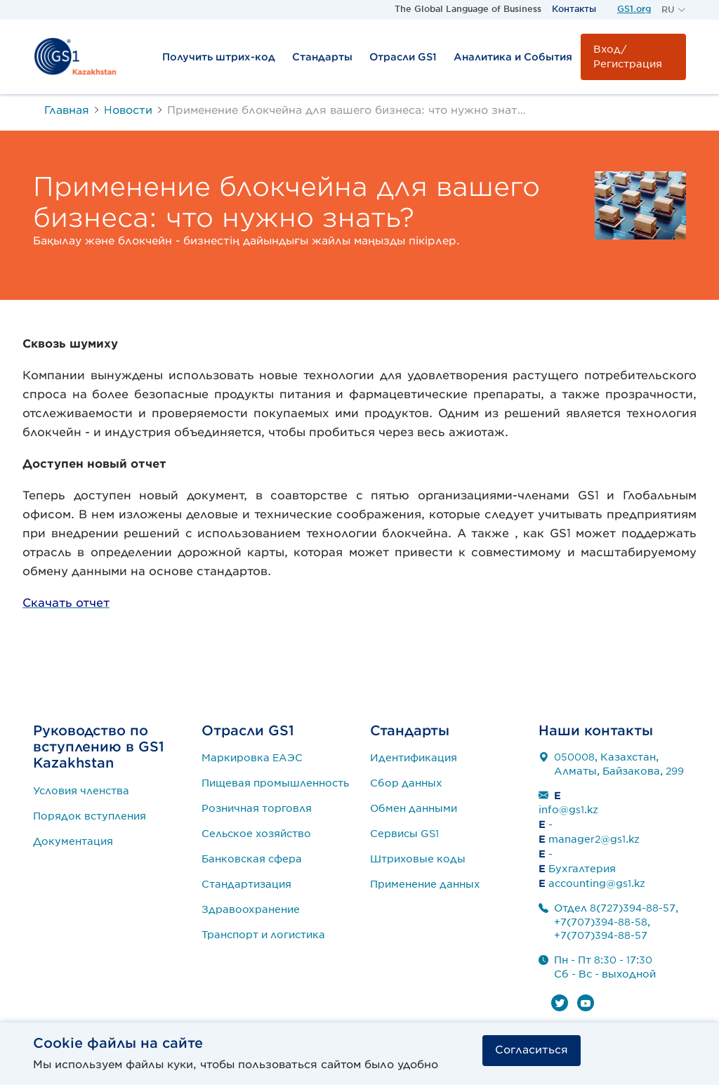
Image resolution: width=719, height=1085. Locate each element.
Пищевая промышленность (275, 783)
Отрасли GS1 (403, 57)
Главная (66, 110)
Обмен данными (413, 808)
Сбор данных (406, 783)
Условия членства (81, 790)
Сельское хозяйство (256, 833)
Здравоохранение (251, 909)
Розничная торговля (257, 808)
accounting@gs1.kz (596, 883)
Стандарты (322, 57)
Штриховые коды (418, 858)
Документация (73, 841)
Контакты (574, 9)
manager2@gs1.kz (594, 839)
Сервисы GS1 (404, 833)
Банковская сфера (252, 858)
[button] (673, 10)
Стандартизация (246, 884)
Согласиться (531, 1050)
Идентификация (413, 757)
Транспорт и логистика (263, 934)
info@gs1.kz (568, 809)
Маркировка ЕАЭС (252, 757)
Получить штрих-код (218, 57)
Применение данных (425, 884)
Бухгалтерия (582, 868)
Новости (128, 110)
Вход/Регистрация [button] (627, 57)
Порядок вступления (89, 816)
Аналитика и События (513, 57)
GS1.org (634, 9)
